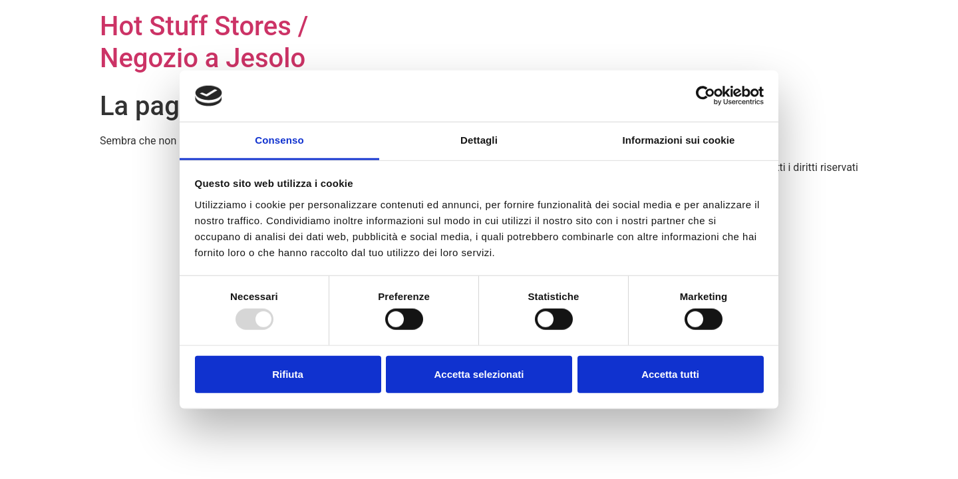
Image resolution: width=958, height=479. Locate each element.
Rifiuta (287, 373)
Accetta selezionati (479, 373)
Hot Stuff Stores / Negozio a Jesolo (204, 42)
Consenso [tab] (279, 140)
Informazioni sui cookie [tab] (679, 140)
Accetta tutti (670, 373)
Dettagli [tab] (479, 140)
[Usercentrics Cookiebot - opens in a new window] (705, 96)
